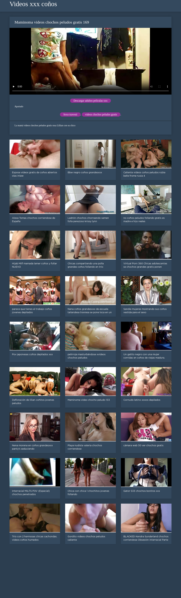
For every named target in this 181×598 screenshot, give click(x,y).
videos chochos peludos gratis (101, 114)
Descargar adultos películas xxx (90, 100)
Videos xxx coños (33, 4)
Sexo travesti (70, 114)
